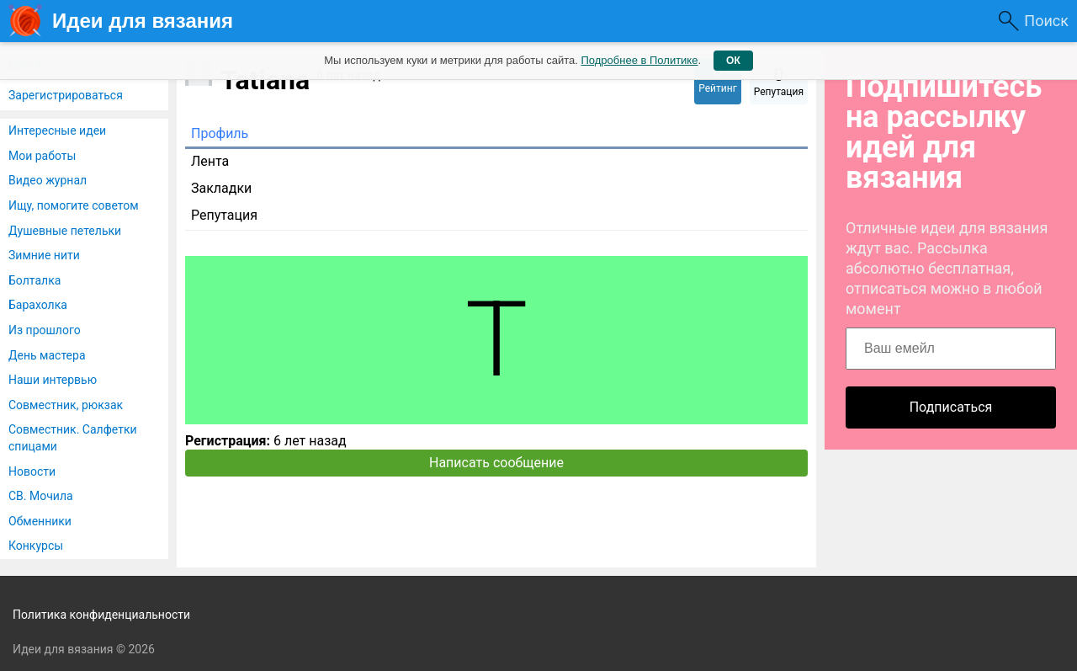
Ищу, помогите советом (73, 205)
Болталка (34, 280)
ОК (733, 61)
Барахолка (37, 305)
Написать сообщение (496, 463)
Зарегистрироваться (65, 95)
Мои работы (42, 155)
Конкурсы (35, 545)
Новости (32, 471)
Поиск (1046, 20)
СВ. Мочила (40, 496)
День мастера (47, 355)
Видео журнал (47, 180)
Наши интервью (52, 379)
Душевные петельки (64, 230)
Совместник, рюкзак (65, 405)
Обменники (40, 521)
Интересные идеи (57, 130)
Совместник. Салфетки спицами (72, 438)
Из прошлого (44, 330)
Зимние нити (44, 255)
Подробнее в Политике (639, 60)
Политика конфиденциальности (101, 614)
